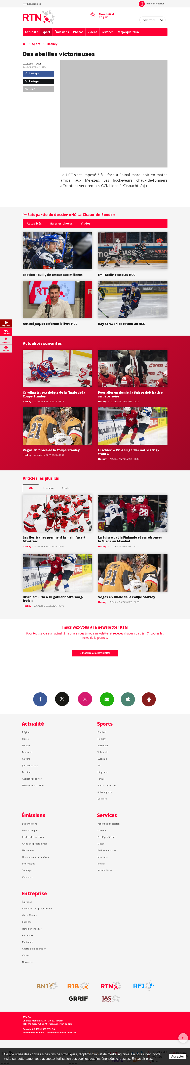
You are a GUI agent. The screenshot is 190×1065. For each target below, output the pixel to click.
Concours (27, 877)
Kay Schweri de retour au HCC (121, 323)
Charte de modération (34, 948)
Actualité (31, 32)
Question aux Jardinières (35, 857)
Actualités (34, 223)
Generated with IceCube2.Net (61, 1032)
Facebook (40, 699)
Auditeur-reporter (151, 4)
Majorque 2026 (128, 32)
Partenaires (28, 935)
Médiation (27, 942)
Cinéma (102, 830)
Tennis (101, 778)
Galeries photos (61, 223)
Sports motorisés (107, 785)
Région (26, 732)
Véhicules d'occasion (109, 823)
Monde (26, 745)
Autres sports (105, 792)
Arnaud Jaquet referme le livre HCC (50, 323)
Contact (26, 955)
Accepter (177, 1056)
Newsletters (107, 699)
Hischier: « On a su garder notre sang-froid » (128, 452)
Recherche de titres (33, 837)
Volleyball (103, 752)
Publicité (27, 921)
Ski (99, 765)
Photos (78, 32)
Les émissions (29, 823)
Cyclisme (102, 758)
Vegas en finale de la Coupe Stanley (51, 450)
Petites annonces (107, 850)
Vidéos (92, 32)
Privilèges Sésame (107, 837)
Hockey (52, 44)
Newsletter (28, 962)
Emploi (101, 863)
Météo (101, 843)
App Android (149, 699)
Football (102, 732)
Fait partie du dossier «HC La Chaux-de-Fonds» (69, 214)
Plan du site (66, 1024)
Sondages (27, 870)
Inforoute (103, 857)
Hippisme (103, 772)
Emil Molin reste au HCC (116, 274)
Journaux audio (30, 765)
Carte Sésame (29, 915)
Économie (27, 752)
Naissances (28, 850)
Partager (32, 73)
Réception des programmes (37, 908)
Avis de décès (105, 870)
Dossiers (26, 772)
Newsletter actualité (33, 785)
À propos (27, 902)
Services (108, 32)
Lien (30, 88)
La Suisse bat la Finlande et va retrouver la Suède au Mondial (130, 539)
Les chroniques (30, 830)
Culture (26, 758)
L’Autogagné (28, 863)
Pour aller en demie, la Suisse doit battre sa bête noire (130, 394)
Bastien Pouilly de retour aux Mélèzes (53, 274)
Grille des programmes (34, 843)
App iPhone (128, 699)
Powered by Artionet (33, 1032)
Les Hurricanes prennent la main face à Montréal (54, 539)
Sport (46, 32)
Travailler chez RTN (32, 928)
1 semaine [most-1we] (48, 488)
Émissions (61, 32)
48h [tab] (31, 488)
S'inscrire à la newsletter (95, 652)
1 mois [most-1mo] (65, 488)
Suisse (25, 738)
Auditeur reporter (32, 778)
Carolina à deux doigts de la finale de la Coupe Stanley (54, 394)
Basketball (103, 745)
